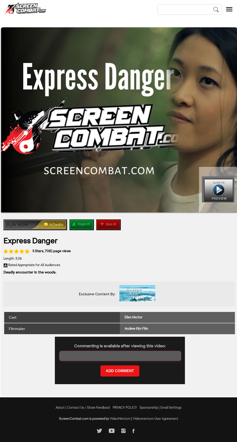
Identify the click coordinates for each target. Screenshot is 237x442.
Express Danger (30, 241)
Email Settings (170, 407)
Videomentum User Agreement (155, 419)
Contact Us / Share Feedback (88, 407)
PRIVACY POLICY (125, 407)
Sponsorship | (150, 407)
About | (61, 407)
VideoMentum (120, 419)
